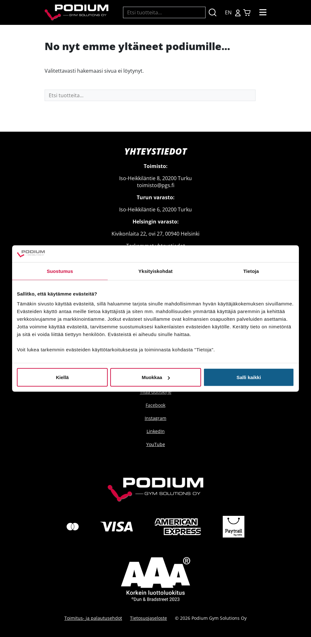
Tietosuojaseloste (148, 618)
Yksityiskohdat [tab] (155, 271)
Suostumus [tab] (60, 271)
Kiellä (62, 377)
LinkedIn (156, 431)
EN (228, 12)
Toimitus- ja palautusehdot (93, 618)
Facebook (155, 405)
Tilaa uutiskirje (155, 392)
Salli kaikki (248, 377)
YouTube (155, 444)
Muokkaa (156, 377)
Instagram (155, 418)
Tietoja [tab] (251, 271)
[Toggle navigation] (263, 12)
